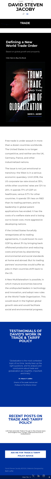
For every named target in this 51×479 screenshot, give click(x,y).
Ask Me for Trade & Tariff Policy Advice (25, 454)
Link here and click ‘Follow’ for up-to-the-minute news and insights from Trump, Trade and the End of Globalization (26, 432)
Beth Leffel (9, 471)
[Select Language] (25, 1)
